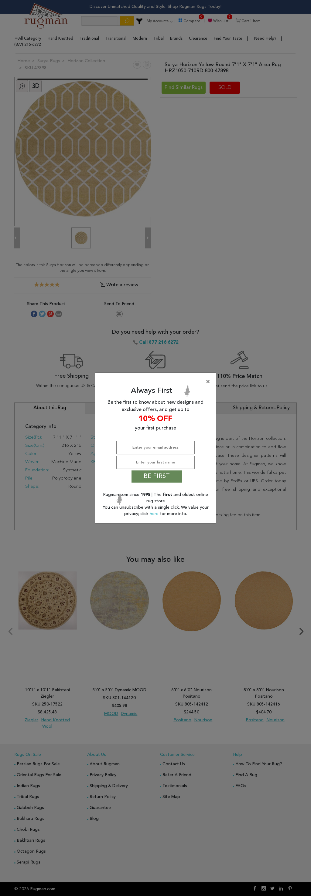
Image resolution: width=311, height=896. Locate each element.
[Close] (157, 382)
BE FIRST (157, 476)
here (155, 514)
